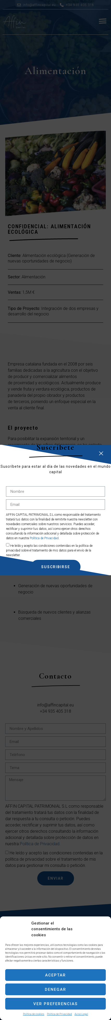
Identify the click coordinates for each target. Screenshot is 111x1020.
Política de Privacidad (59, 1014)
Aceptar (55, 975)
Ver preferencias (55, 1003)
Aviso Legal (81, 1014)
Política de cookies (33, 1014)
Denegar (55, 989)
